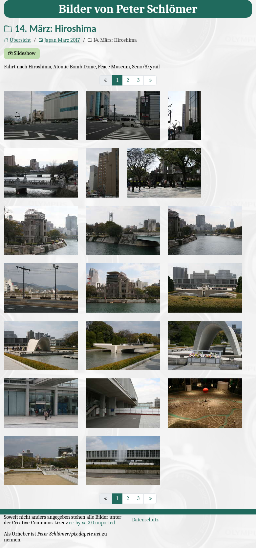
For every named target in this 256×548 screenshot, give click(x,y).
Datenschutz (145, 520)
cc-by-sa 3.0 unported (92, 523)
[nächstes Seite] (150, 80)
